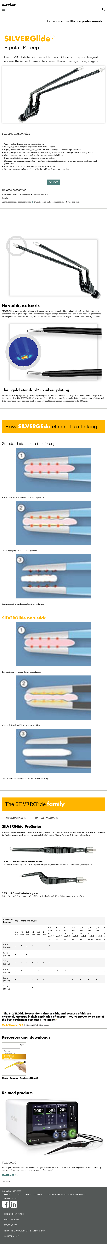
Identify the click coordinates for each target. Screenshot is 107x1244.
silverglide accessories (47, 817)
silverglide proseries (16, 817)
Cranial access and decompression (49, 202)
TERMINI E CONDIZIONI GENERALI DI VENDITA (24, 1230)
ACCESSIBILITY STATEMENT (30, 1194)
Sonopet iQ (9, 1162)
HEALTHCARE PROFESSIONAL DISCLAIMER (67, 1194)
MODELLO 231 (10, 1225)
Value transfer (12, 1236)
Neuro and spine (73, 202)
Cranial (5, 198)
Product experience (14, 1214)
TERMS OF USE (10, 1198)
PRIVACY (8, 1194)
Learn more (9, 1175)
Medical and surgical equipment (34, 194)
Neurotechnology (9, 194)
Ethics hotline (11, 1219)
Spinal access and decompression (16, 202)
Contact (53, 182)
